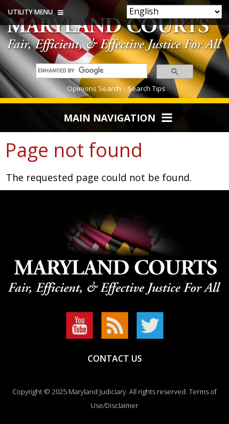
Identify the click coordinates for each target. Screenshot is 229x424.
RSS (114, 325)
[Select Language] (174, 12)
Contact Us (115, 358)
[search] (88, 71)
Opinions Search (94, 88)
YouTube (79, 325)
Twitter (150, 325)
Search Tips (146, 88)
